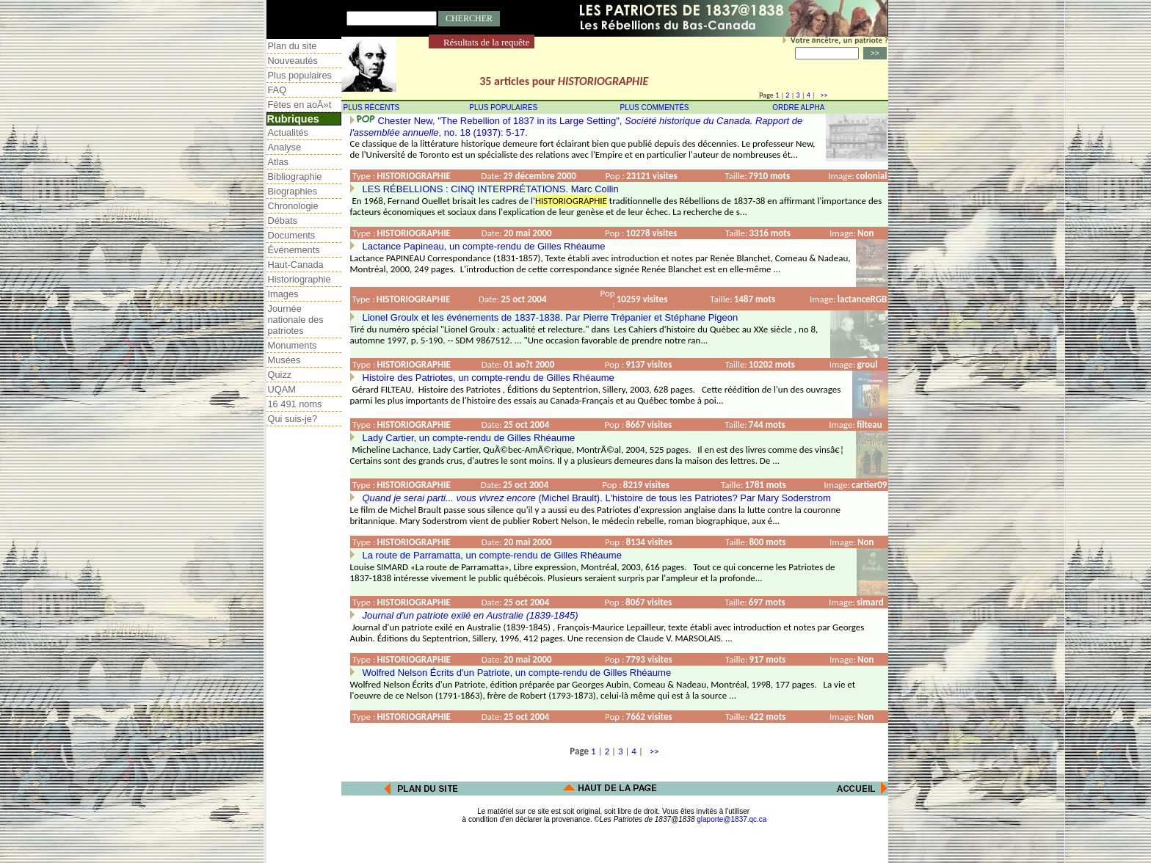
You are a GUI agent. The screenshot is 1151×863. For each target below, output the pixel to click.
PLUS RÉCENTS (372, 107)
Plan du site (292, 45)
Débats (283, 220)
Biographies (293, 191)
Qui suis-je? (293, 418)
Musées (284, 359)
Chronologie (293, 205)
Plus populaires (300, 75)
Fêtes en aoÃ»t (300, 104)
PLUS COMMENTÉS (654, 107)
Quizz (280, 374)
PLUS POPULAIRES (503, 107)
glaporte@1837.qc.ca (731, 819)
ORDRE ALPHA (798, 107)
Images (283, 293)
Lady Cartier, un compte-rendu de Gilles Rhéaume (469, 437)
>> (822, 95)
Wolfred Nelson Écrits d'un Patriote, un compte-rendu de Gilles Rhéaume (517, 672)
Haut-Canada (296, 264)
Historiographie (299, 279)
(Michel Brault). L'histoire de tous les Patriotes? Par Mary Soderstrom (597, 497)
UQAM (282, 389)
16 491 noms (295, 403)
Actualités (288, 132)
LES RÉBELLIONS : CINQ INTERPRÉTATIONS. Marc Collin (491, 188)
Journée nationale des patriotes (296, 319)
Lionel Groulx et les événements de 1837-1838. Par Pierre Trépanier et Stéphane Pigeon (550, 317)
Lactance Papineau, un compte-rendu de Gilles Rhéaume (484, 246)
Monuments (292, 345)
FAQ (277, 89)
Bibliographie (295, 176)
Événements (294, 249)
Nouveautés (293, 60)
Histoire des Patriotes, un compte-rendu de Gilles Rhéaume (488, 377)
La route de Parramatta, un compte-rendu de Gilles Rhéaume (492, 555)
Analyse (285, 147)
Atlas (278, 161)
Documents (292, 235)
